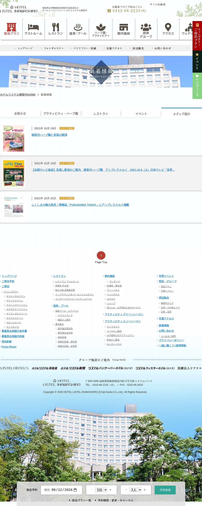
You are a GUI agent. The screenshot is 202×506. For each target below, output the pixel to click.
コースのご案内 (114, 331)
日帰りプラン (167, 291)
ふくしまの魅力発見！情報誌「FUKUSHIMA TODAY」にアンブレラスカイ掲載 (80, 204)
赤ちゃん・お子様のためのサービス (124, 307)
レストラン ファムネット (67, 281)
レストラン (56, 29)
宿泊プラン (11, 29)
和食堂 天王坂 (62, 285)
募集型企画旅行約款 (13, 336)
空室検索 (165, 489)
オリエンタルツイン (15, 296)
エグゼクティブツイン (16, 309)
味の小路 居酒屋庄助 (65, 290)
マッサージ (114, 281)
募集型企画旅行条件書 (14, 331)
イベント (141, 113)
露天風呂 (59, 324)
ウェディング (190, 29)
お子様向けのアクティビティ (120, 335)
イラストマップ (65, 315)
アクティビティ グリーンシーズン (124, 314)
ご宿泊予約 (8, 281)
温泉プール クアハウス (66, 311)
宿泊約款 (7, 341)
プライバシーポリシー (171, 340)
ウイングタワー (11, 292)
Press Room (9, 346)
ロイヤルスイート (14, 318)
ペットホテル (113, 294)
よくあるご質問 (168, 336)
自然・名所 (166, 312)
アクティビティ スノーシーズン (123, 321)
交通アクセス (166, 318)
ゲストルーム (33, 29)
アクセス (168, 29)
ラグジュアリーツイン (16, 305)
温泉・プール (78, 29)
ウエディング (181, 113)
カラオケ (111, 299)
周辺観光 (164, 297)
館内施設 (123, 29)
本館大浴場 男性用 (67, 341)
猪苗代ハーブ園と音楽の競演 (49, 134)
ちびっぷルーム (13, 322)
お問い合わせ (166, 330)
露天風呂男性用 (65, 328)
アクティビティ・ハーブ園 (60, 113)
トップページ (9, 276)
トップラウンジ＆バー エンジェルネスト (74, 294)
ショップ (111, 303)
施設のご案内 (64, 320)
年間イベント (166, 276)
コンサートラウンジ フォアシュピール (73, 299)
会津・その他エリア (170, 307)
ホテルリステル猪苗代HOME (18, 94)
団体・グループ (168, 281)
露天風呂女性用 (65, 333)
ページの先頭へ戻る (101, 257)
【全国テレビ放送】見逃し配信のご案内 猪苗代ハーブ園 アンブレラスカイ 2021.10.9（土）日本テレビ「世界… (103, 169)
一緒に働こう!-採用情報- (173, 345)
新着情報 (164, 325)
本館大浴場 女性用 (67, 346)
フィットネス (113, 290)
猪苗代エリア (167, 303)
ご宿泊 (5, 286)
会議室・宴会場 (114, 285)
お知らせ (20, 113)
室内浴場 (62, 337)
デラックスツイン (14, 300)
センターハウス (114, 344)
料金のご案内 (113, 340)
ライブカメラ (12, 327)
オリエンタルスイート (16, 313)
